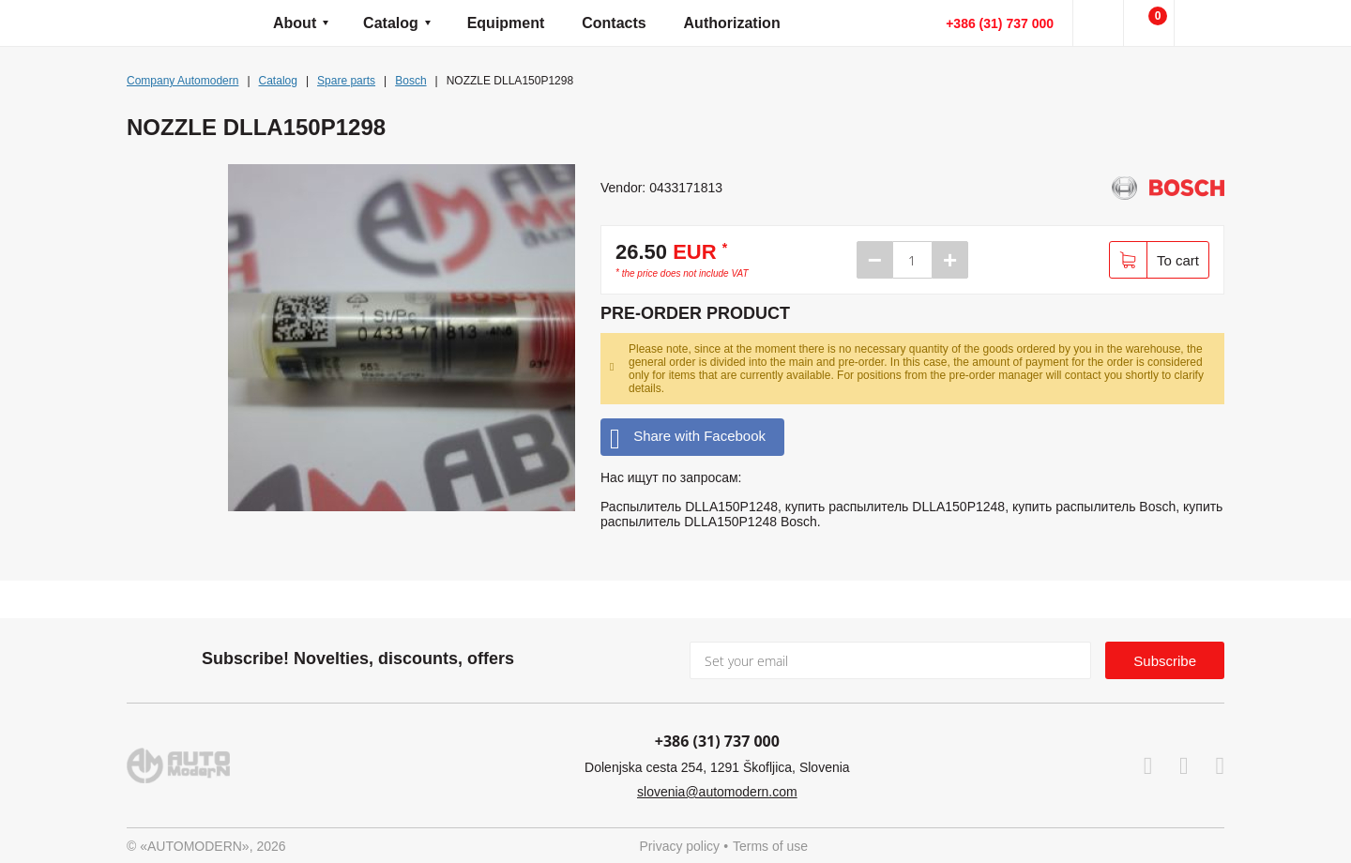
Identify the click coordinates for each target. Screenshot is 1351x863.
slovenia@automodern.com (717, 791)
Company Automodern (182, 80)
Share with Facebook (688, 436)
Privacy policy (680, 846)
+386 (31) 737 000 (1000, 23)
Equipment (506, 23)
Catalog (390, 23)
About (294, 23)
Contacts (613, 23)
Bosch (410, 80)
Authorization (732, 23)
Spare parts (346, 80)
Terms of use (770, 846)
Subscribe (1164, 661)
